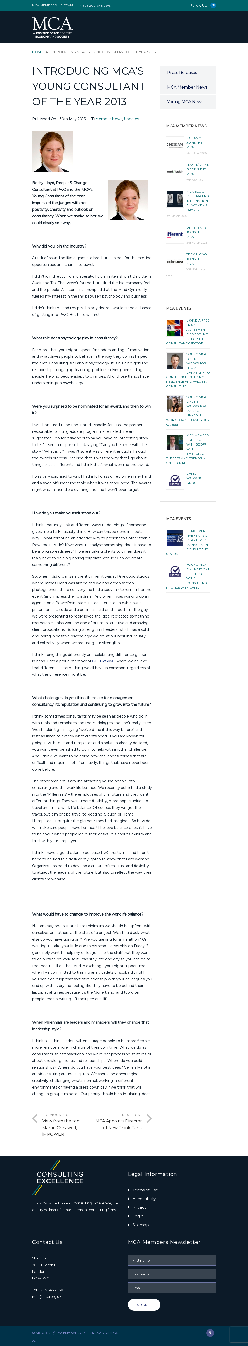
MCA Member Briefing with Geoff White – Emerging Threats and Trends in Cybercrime (187, 449)
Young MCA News (185, 101)
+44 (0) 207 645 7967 (93, 5)
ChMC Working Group (194, 478)
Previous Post (67, 1125)
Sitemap (141, 1224)
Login (138, 1216)
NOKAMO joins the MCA (194, 142)
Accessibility (144, 1198)
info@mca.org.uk (46, 1296)
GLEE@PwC (103, 661)
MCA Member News (187, 87)
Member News (108, 119)
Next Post (117, 1122)
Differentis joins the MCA (196, 232)
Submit (144, 1305)
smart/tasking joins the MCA (197, 169)
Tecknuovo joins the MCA (196, 258)
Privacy (139, 1207)
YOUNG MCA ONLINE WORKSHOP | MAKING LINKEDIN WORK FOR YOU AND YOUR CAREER (188, 410)
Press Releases (182, 72)
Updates (131, 119)
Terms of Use (145, 1190)
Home (37, 52)
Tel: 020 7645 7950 (47, 1290)
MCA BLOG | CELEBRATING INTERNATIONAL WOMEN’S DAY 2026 (197, 201)
